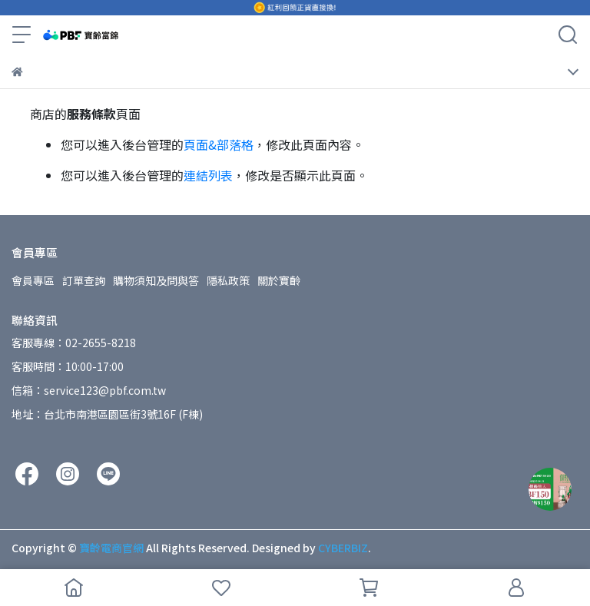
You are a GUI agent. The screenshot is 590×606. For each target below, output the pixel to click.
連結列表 (208, 175)
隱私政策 (228, 280)
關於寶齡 (278, 280)
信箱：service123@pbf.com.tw (89, 390)
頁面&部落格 (219, 144)
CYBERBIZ (343, 547)
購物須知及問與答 (156, 280)
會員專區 (33, 280)
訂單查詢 (83, 280)
